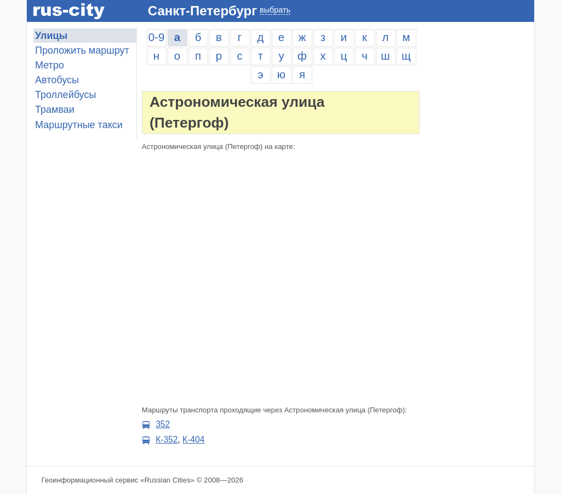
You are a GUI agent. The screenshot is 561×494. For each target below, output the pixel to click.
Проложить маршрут (82, 50)
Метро (49, 65)
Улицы (51, 35)
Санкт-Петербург (202, 10)
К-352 (167, 439)
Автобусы (57, 79)
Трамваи (55, 109)
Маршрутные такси (79, 124)
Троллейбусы (65, 94)
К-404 (193, 439)
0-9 (156, 37)
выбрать (275, 9)
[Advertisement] (479, 192)
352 (163, 424)
